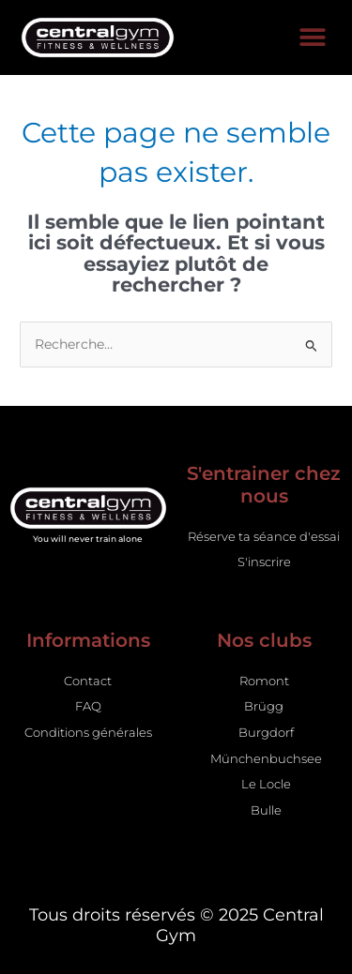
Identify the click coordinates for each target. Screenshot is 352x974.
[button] (312, 38)
